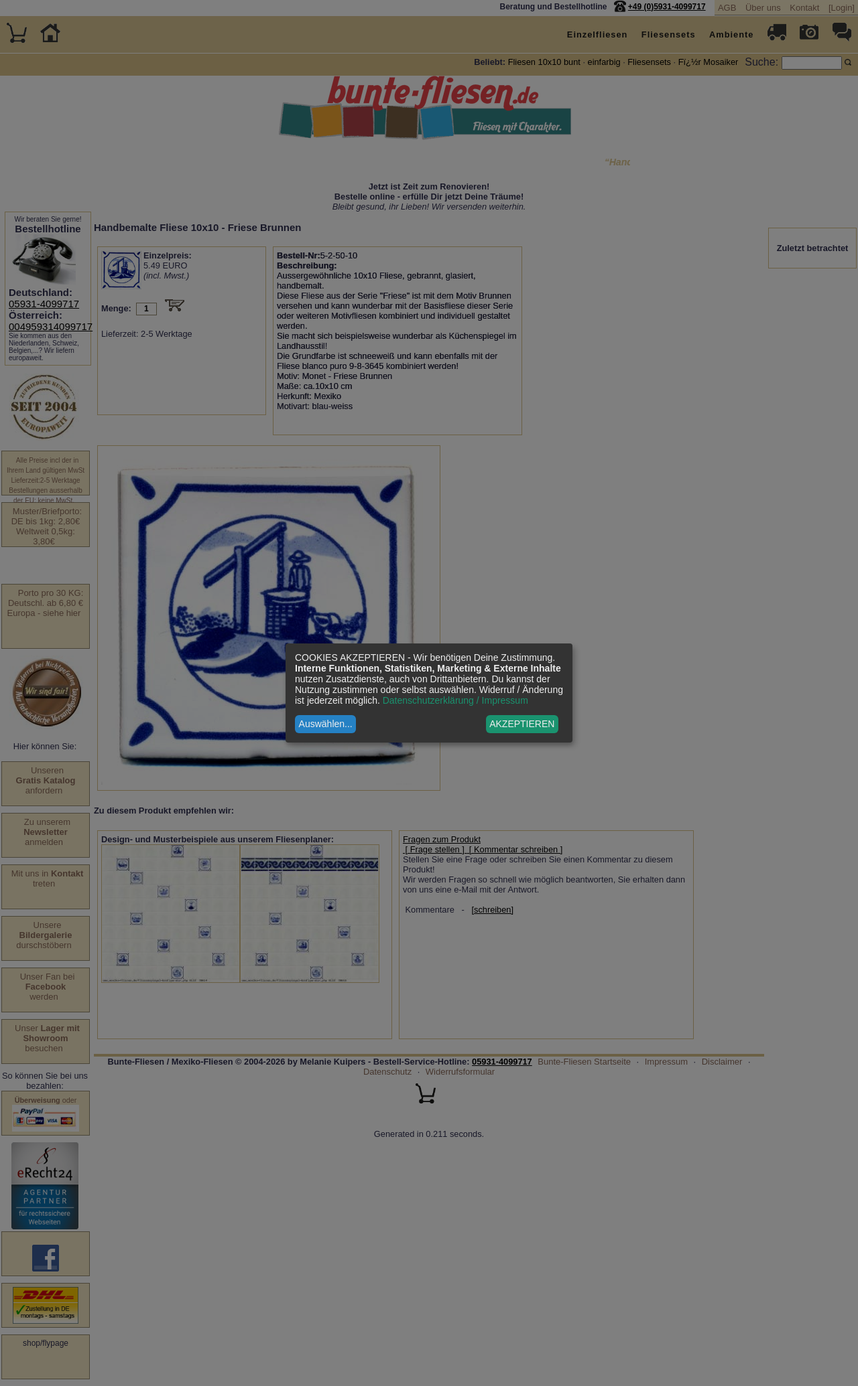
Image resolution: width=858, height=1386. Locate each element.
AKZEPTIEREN (521, 723)
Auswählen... (326, 723)
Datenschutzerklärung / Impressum (455, 700)
